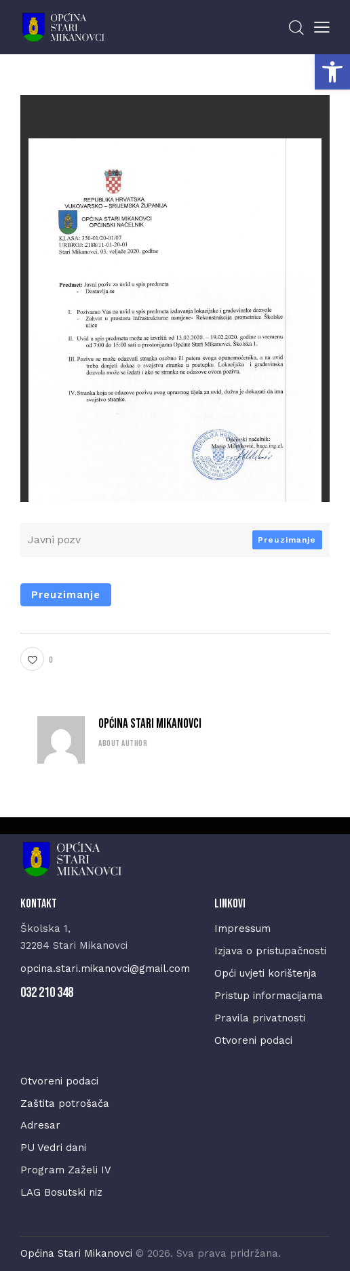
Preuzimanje (287, 540)
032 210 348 (46, 992)
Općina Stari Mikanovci (149, 724)
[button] (332, 72)
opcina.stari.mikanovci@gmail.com (105, 968)
